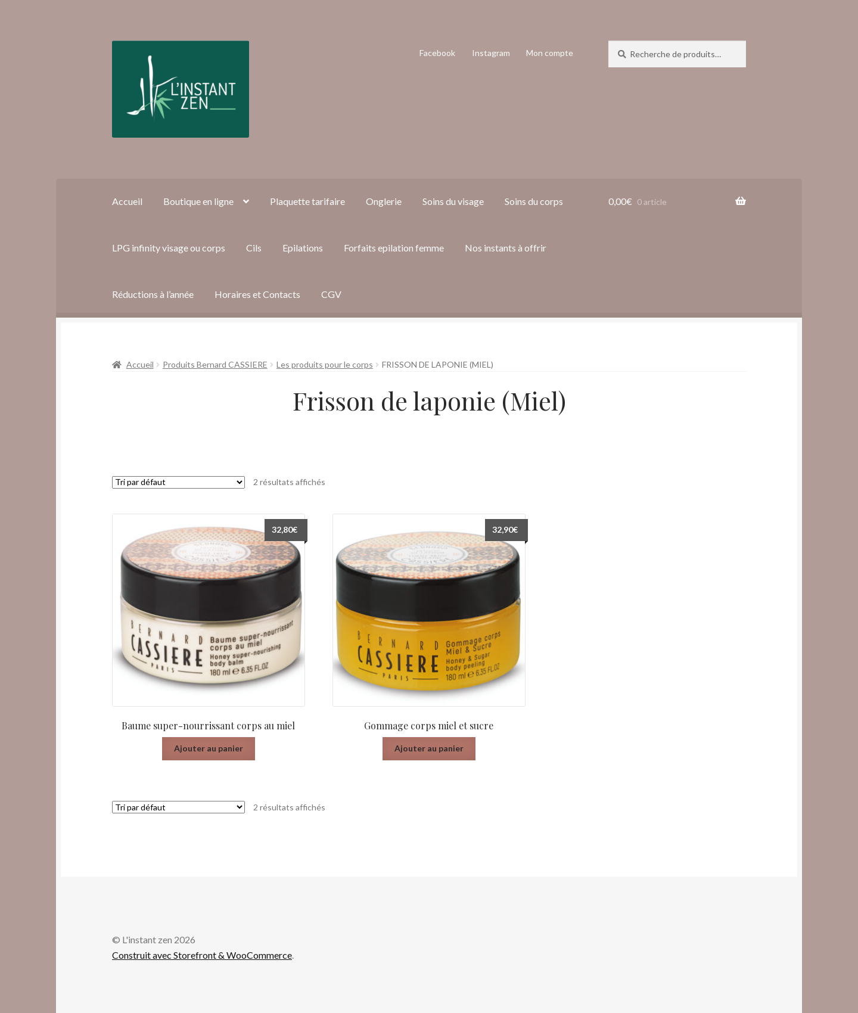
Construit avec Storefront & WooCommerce (202, 955)
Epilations (302, 247)
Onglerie (384, 201)
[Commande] (178, 482)
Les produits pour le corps (324, 364)
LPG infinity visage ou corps (168, 247)
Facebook (437, 53)
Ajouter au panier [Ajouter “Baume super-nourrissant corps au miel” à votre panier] (208, 748)
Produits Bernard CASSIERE (215, 364)
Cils (254, 247)
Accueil (127, 201)
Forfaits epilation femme (394, 247)
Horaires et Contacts (257, 294)
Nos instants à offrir (505, 247)
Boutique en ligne (198, 201)
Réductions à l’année (153, 294)
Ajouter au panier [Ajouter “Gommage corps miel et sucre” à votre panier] (429, 748)
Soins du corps (534, 201)
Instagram (491, 53)
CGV (331, 294)
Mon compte (549, 53)
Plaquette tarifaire (307, 201)
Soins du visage (453, 201)
